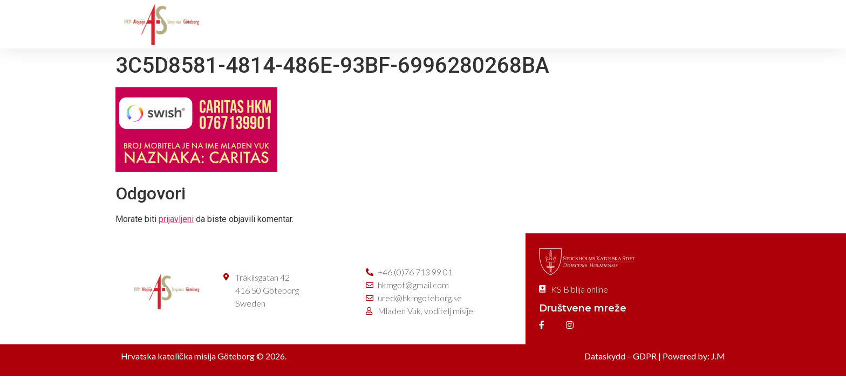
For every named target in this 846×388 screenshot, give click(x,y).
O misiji (307, 24)
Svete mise (377, 24)
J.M (718, 356)
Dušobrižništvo (463, 24)
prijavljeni (176, 219)
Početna (241, 24)
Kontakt (628, 24)
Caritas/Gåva (552, 24)
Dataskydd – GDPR (620, 356)
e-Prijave (695, 24)
